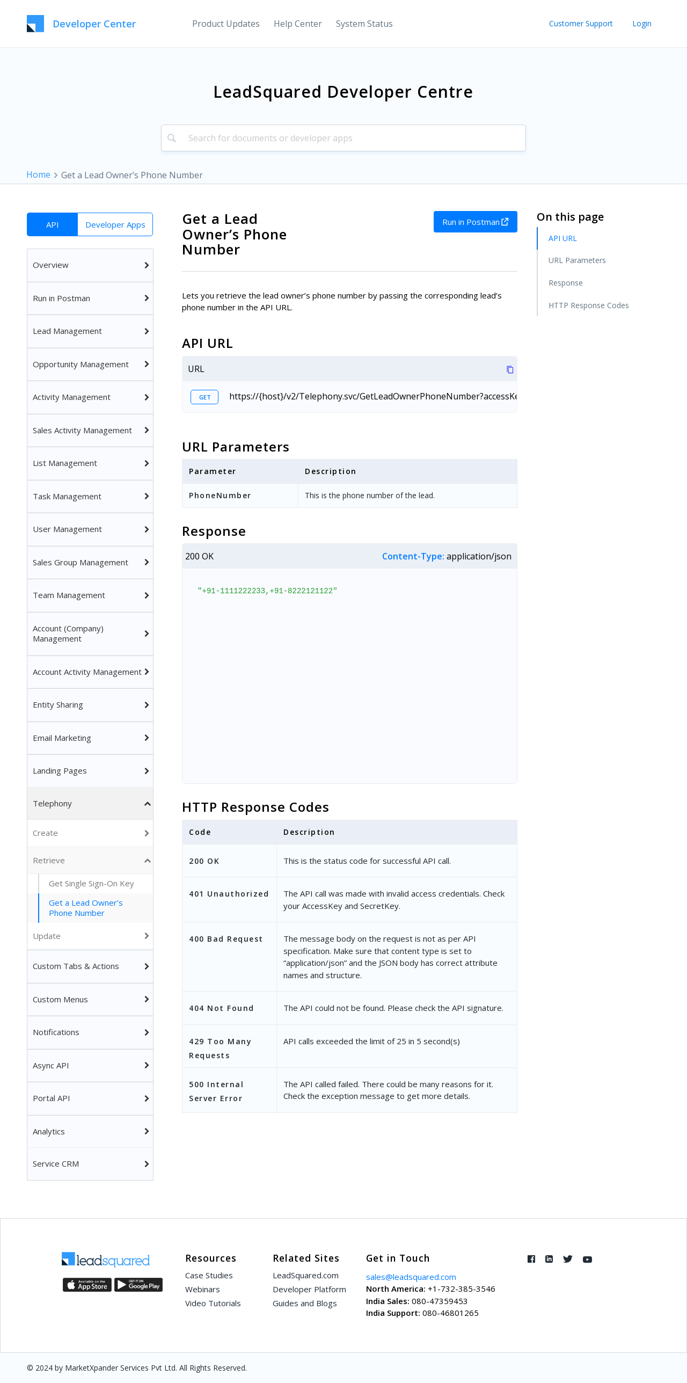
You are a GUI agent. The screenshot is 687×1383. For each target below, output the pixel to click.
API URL (563, 238)
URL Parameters (577, 260)
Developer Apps (115, 224)
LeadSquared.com (306, 1275)
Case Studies (209, 1275)
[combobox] (343, 138)
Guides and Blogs (305, 1303)
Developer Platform (309, 1289)
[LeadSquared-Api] (81, 23)
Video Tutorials (213, 1303)
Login (642, 23)
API (52, 224)
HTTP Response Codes (589, 305)
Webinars (202, 1289)
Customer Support (581, 23)
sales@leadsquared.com (411, 1276)
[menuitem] (226, 23)
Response (566, 283)
